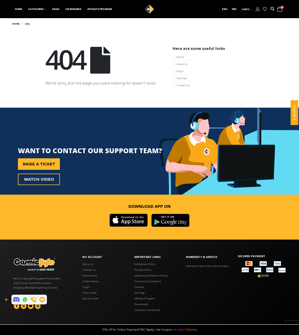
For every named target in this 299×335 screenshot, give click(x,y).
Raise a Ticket (39, 164)
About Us (181, 64)
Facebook (16, 306)
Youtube (31, 306)
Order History (90, 281)
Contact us (89, 269)
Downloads (141, 304)
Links (245, 9)
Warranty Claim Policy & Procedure (207, 266)
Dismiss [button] (192, 329)
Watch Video (39, 179)
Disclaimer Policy (144, 264)
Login (85, 287)
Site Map (139, 292)
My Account (89, 275)
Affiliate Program (99, 9)
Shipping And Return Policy (151, 275)
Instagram (38, 306)
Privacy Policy (142, 269)
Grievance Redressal (147, 310)
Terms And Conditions (147, 281)
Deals (55, 9)
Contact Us (183, 85)
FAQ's (179, 71)
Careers (139, 287)
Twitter (24, 306)
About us (87, 264)
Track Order (89, 292)
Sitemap (181, 78)
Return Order (90, 298)
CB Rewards (73, 9)
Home (18, 9)
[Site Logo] (149, 9)
